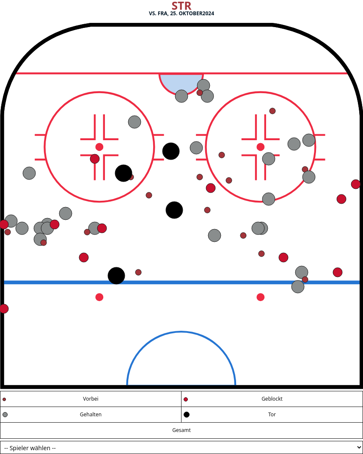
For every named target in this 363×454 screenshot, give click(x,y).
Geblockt (272, 398)
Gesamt (181, 430)
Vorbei (90, 398)
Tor (272, 414)
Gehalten (91, 414)
